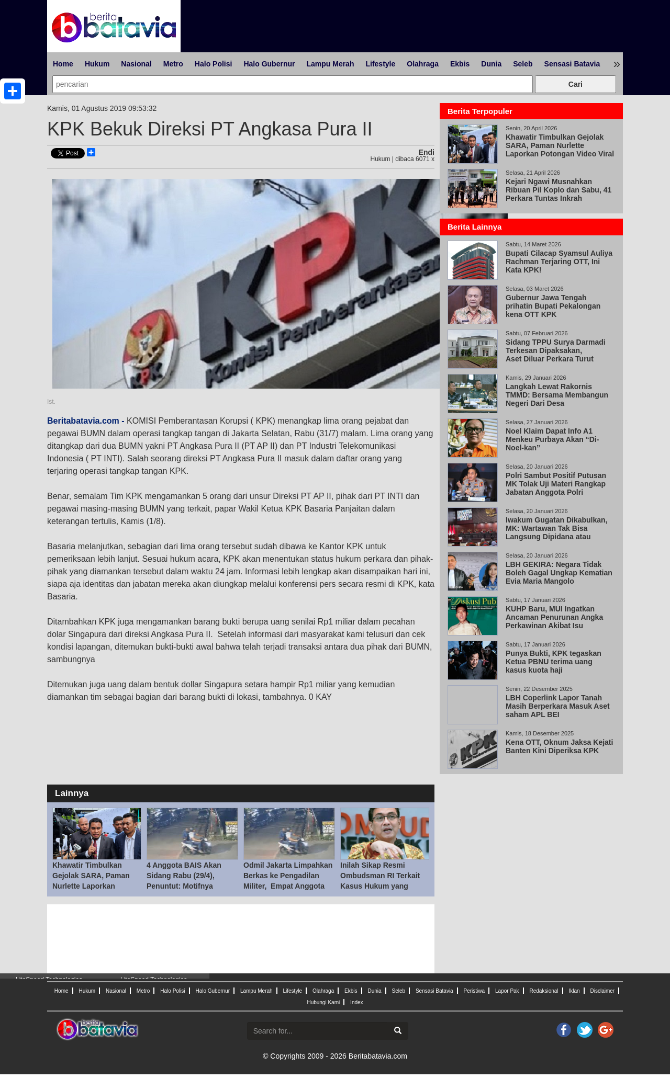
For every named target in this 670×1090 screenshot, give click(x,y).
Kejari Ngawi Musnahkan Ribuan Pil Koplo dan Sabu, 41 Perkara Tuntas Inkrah (558, 189)
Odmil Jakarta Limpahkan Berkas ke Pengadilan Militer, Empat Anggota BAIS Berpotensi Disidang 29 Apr (288, 886)
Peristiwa (474, 991)
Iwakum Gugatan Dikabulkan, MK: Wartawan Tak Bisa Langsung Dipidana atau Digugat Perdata (557, 532)
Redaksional (544, 991)
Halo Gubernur (269, 64)
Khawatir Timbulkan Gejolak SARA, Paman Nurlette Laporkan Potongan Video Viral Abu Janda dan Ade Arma (96, 886)
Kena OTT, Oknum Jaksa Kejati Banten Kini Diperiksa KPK (559, 746)
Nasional (136, 64)
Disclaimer (602, 991)
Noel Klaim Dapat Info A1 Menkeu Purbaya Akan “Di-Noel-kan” (552, 439)
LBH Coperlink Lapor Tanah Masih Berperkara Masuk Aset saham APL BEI (558, 706)
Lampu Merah (330, 64)
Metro (173, 64)
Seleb (522, 64)
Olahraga (423, 64)
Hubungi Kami (323, 1002)
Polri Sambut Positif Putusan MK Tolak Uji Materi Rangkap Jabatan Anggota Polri (556, 483)
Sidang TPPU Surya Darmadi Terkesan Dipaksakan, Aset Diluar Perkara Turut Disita (556, 354)
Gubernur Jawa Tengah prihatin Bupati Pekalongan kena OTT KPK (553, 306)
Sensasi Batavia (572, 64)
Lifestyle (380, 64)
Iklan (573, 991)
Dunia (491, 64)
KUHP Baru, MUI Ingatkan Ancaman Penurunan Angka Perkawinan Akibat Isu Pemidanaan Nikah (554, 621)
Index (356, 1002)
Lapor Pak (507, 991)
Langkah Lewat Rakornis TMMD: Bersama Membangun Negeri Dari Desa (557, 394)
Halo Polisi (213, 64)
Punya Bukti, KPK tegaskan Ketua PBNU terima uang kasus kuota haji (553, 661)
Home (63, 64)
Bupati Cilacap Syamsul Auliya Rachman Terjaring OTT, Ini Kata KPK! (559, 261)
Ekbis (460, 64)
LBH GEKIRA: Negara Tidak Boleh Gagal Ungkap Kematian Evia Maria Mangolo (559, 572)
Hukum (97, 64)
